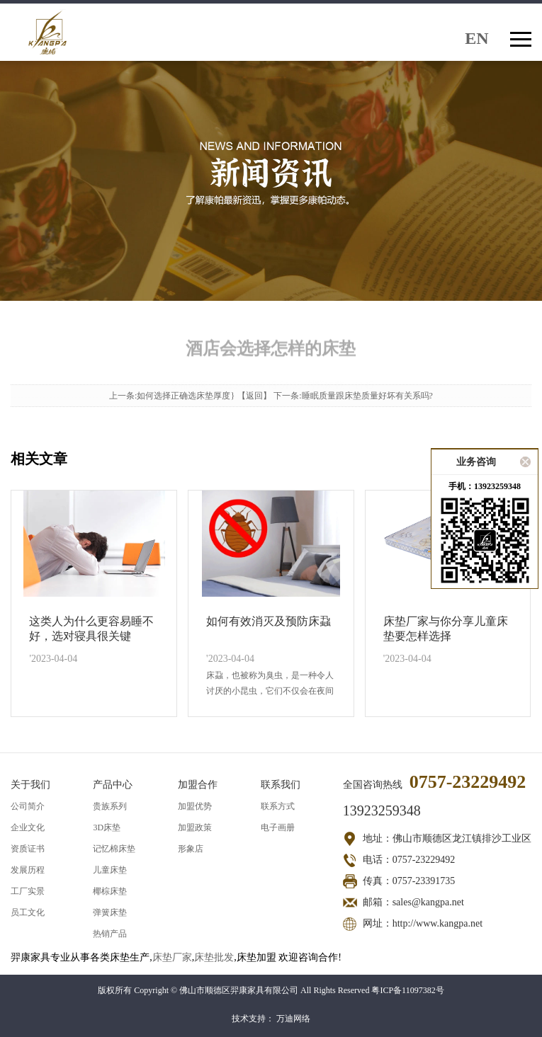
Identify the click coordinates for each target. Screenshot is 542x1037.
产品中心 (112, 784)
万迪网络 (293, 1019)
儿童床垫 (110, 870)
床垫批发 (214, 957)
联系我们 (280, 784)
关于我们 (30, 784)
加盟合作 (198, 784)
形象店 (190, 849)
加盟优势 (195, 806)
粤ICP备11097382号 (407, 990)
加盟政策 (195, 827)
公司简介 (28, 806)
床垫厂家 (172, 957)
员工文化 (28, 912)
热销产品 (110, 934)
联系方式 (278, 806)
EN (476, 37)
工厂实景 (28, 891)
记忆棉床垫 (114, 849)
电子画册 (278, 827)
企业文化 (28, 827)
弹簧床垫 (110, 912)
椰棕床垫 (110, 891)
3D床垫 (106, 827)
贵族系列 (110, 806)
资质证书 (28, 849)
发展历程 (28, 870)
